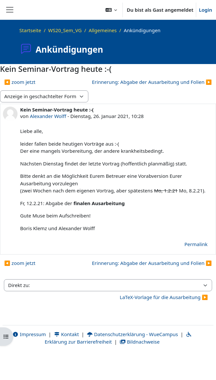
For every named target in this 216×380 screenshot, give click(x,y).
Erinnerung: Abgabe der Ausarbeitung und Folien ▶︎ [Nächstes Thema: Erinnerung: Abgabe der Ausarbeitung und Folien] (152, 82)
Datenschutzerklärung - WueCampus (132, 334)
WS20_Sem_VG (65, 30)
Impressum (29, 334)
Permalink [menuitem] (196, 244)
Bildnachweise (139, 341)
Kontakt (66, 334)
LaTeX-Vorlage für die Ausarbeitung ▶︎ (164, 297)
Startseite (30, 30)
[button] (111, 10)
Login (205, 10)
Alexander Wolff (48, 116)
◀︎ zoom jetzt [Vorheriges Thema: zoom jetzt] (19, 82)
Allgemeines (103, 30)
